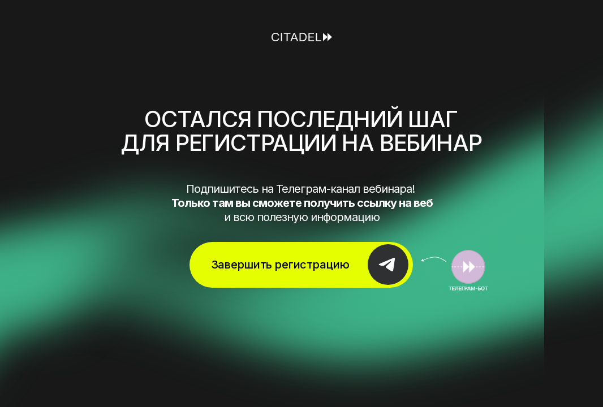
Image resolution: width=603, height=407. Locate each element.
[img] (454, 270)
